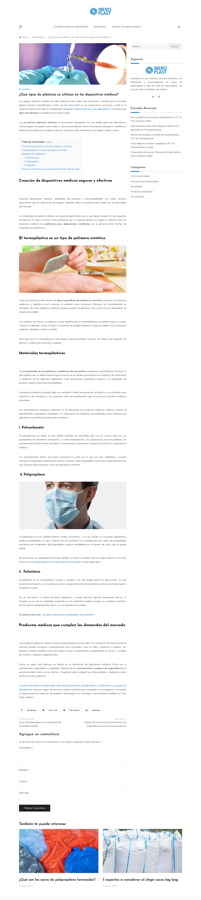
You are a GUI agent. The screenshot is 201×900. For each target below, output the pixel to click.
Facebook (28, 710)
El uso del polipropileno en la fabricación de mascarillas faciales (40, 724)
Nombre (24, 770)
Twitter (49, 710)
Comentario (25, 747)
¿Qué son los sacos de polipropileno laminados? (57, 880)
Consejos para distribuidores (70, 27)
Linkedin (92, 710)
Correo (23, 781)
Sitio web (24, 793)
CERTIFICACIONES (140, 176)
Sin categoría (137, 196)
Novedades (100, 27)
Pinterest (71, 710)
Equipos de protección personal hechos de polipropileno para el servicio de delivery (105, 724)
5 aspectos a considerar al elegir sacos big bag (140, 880)
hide (49, 142)
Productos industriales (126, 27)
